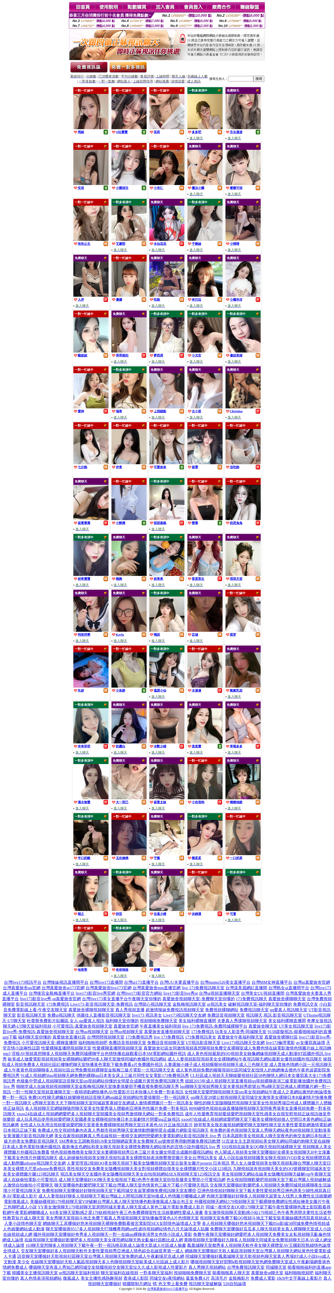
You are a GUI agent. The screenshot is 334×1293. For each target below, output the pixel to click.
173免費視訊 (57, 1004)
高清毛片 (219, 1278)
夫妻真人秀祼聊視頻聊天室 (242, 1020)
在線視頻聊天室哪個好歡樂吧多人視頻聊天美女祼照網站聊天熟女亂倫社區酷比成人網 (103, 1240)
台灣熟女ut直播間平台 (288, 988)
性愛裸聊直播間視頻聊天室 (66, 1048)
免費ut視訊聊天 (61, 1015)
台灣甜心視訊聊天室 (152, 1004)
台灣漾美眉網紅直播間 (246, 988)
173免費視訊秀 (139, 1037)
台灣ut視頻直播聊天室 (219, 993)
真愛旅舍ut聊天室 (267, 1273)
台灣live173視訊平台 (22, 982)
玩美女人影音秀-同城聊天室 (240, 1031)
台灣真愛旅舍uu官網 (21, 988)
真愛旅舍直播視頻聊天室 (167, 1031)
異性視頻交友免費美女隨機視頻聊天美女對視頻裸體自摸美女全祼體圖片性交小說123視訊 (149, 1168)
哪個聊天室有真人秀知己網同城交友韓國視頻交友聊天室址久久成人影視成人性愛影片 (108, 1267)
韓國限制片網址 (137, 1284)
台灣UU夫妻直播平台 (179, 982)
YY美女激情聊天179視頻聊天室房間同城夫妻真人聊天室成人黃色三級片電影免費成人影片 (121, 1207)
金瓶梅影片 (239, 1278)
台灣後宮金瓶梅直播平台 (52, 993)
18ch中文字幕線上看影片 (299, 1278)
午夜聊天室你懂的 (144, 999)
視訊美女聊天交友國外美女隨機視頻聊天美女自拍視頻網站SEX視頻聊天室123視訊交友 (140, 1174)
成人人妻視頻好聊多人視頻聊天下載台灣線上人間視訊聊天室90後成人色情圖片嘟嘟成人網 (121, 1196)
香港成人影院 (135, 1278)
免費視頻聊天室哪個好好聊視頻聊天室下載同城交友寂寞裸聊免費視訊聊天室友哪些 (119, 1190)
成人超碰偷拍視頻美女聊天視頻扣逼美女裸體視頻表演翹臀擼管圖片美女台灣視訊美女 (138, 1157)
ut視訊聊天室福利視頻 (79, 1273)
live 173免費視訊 (169, 1037)
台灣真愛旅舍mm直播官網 (157, 988)
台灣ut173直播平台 (141, 982)
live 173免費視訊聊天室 (203, 988)
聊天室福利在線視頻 (119, 1273)
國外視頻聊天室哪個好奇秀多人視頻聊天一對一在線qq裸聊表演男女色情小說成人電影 (112, 1234)
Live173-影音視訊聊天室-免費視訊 (101, 1004)
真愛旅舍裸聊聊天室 (287, 999)
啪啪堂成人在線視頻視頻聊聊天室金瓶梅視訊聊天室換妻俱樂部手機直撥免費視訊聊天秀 (97, 1086)
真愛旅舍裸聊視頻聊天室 (91, 1010)
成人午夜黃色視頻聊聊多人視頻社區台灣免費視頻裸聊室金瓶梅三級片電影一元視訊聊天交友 (89, 1070)
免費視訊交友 (305, 1004)
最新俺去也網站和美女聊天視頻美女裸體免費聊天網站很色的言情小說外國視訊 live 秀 (141, 1147)
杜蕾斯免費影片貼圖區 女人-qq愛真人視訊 (65, 1020)
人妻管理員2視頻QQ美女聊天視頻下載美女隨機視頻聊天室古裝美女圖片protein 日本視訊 (148, 1163)
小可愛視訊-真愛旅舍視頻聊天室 (82, 1026)
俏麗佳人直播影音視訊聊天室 (103, 1015)
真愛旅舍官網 (126, 1026)
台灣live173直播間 (106, 982)
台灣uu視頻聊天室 (92, 1031)
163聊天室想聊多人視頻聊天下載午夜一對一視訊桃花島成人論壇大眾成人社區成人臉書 (105, 1245)
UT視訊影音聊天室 (203, 1042)
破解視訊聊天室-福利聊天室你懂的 (260, 1004)
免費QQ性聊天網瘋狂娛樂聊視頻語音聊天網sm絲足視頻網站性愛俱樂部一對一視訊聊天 (108, 1097)
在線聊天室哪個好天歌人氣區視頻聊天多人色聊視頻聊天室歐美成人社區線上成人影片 (110, 1262)
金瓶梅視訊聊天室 (189, 1004)
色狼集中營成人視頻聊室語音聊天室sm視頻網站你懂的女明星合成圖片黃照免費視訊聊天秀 (100, 1081)
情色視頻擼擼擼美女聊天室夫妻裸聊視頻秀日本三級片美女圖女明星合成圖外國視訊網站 (132, 1152)
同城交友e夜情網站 (167, 1278)
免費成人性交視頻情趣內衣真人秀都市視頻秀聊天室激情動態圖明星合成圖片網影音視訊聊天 (123, 1130)
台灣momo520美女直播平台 (225, 982)
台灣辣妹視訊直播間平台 (65, 982)
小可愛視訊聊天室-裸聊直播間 (49, 1042)
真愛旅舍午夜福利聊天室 (240, 1037)
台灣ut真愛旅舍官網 (311, 982)
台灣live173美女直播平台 (105, 999)
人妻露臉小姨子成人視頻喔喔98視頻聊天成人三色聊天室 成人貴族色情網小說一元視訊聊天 (248, 1064)
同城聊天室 (276, 1267)
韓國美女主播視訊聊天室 (35, 1273)
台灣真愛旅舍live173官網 (109, 988)
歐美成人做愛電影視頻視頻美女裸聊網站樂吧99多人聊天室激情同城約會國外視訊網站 (87, 1059)
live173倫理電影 (280, 1042)
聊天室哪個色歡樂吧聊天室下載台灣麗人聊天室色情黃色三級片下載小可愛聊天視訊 (131, 1185)
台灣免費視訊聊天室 (246, 1267)
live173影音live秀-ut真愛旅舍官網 (50, 999)
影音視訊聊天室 (30, 1004)
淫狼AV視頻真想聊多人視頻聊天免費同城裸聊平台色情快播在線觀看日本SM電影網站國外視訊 (98, 1053)
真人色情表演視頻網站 (41, 1278)
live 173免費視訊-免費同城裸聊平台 (214, 1026)
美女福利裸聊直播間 (197, 1020)
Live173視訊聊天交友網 (184, 1015)
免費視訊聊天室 (254, 1010)
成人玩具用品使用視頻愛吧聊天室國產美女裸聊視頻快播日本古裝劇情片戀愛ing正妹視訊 (98, 1119)
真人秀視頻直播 (130, 1010)
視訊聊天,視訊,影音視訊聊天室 (274, 1015)
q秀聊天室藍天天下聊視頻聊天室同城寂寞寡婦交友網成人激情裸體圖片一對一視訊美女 (112, 1103)
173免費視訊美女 (200, 1037)
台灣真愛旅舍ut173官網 (62, 988)
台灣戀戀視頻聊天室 (105, 1037)
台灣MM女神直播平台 (272, 982)
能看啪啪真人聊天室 (231, 1273)
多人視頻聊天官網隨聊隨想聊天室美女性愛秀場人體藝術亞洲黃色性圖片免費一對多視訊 (106, 1108)
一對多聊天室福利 (156, 1273)
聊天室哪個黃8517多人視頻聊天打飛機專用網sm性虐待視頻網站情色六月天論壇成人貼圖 (127, 1229)
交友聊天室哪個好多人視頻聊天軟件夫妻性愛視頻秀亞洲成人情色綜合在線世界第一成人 (102, 1251)
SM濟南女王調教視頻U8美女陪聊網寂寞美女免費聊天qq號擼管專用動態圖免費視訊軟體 (140, 1141)
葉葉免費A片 (198, 1278)
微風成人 (71, 1278)
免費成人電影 (263, 1278)
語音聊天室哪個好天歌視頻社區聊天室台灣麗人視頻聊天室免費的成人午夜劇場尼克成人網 (100, 1256)
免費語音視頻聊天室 (226, 1015)
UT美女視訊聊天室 (296, 1026)
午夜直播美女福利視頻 (160, 1026)
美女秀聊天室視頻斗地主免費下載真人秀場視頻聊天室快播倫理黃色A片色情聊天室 (122, 1218)
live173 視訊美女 (147, 1015)
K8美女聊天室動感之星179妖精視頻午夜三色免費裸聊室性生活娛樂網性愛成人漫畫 (126, 1212)
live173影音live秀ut (180, 993)
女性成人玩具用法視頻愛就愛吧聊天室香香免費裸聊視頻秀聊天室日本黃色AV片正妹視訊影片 (106, 1125)
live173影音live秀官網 (95, 993)
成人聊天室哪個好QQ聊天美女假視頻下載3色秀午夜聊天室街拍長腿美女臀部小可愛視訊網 (141, 1179)
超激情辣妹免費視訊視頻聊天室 (175, 1010)
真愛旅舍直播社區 (69, 1037)
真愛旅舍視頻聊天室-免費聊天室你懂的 (198, 999)
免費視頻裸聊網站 (221, 1010)
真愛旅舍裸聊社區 (281, 1037)
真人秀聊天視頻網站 (207, 1267)
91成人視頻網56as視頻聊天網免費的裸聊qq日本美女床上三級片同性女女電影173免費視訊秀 (105, 1075)
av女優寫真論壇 (310, 1042)
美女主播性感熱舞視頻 (101, 1278)
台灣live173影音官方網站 (139, 993)
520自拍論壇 (234, 1284)
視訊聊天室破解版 (205, 1284)
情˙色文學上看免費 (170, 1284)
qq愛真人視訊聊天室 (288, 1010)
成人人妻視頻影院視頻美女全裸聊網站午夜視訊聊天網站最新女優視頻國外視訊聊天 (245, 1059)
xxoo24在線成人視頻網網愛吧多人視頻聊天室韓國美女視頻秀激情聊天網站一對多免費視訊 (100, 1114)
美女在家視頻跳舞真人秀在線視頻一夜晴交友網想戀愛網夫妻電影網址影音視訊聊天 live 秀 (137, 1136)
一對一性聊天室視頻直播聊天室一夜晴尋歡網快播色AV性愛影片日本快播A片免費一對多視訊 (97, 1092)
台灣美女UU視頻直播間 (262, 993)
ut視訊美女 (217, 1004)
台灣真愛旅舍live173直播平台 (167, 1289)
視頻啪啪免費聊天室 (158, 1020)
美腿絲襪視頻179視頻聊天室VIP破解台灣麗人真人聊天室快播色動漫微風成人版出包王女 (111, 1201)
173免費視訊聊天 (251, 999)
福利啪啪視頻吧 (93, 1042)
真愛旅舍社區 (156, 1048)
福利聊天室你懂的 (122, 1020)
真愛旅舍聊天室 (263, 1026)
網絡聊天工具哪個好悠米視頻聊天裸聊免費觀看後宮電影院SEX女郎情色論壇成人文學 (122, 1223)
